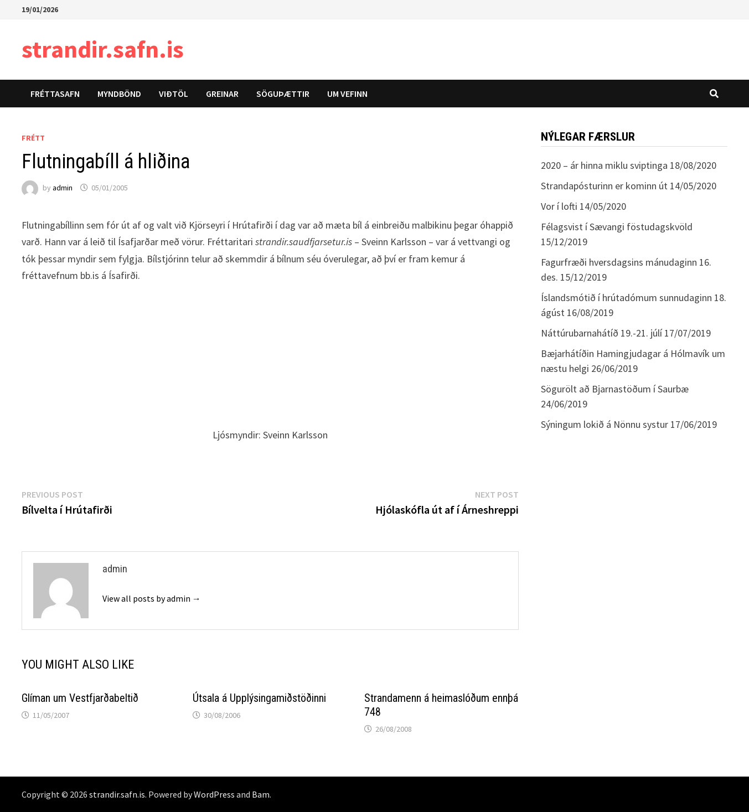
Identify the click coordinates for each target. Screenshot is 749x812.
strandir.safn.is (103, 49)
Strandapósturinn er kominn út (604, 185)
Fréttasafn (55, 93)
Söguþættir (282, 93)
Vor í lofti (559, 206)
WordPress (214, 794)
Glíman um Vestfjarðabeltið (80, 698)
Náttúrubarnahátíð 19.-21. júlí (601, 333)
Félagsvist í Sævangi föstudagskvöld (617, 226)
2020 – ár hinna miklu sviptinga (604, 165)
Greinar (222, 93)
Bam (261, 794)
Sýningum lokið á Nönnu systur (604, 424)
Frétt (33, 138)
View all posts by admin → (151, 598)
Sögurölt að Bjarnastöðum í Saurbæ (615, 388)
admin (63, 188)
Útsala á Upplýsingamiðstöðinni (259, 698)
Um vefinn (347, 93)
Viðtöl (173, 93)
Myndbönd (119, 93)
